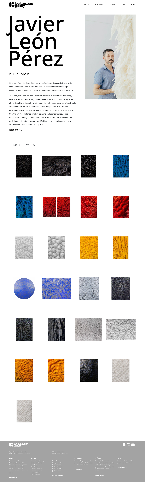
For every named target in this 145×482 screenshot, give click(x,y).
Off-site (98, 458)
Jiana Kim (34, 465)
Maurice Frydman (36, 469)
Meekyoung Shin (36, 471)
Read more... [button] (15, 129)
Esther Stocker (57, 467)
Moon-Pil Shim (35, 473)
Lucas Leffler (56, 465)
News (123, 4)
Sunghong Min (57, 463)
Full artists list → (58, 476)
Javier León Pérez (36, 463)
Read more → (14, 478)
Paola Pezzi (56, 461)
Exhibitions (99, 4)
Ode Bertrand (35, 475)
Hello (133, 4)
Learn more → (79, 470)
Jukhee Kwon (56, 471)
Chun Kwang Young (37, 461)
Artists (86, 4)
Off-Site (112, 4)
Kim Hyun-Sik (35, 467)
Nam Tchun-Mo (57, 469)
